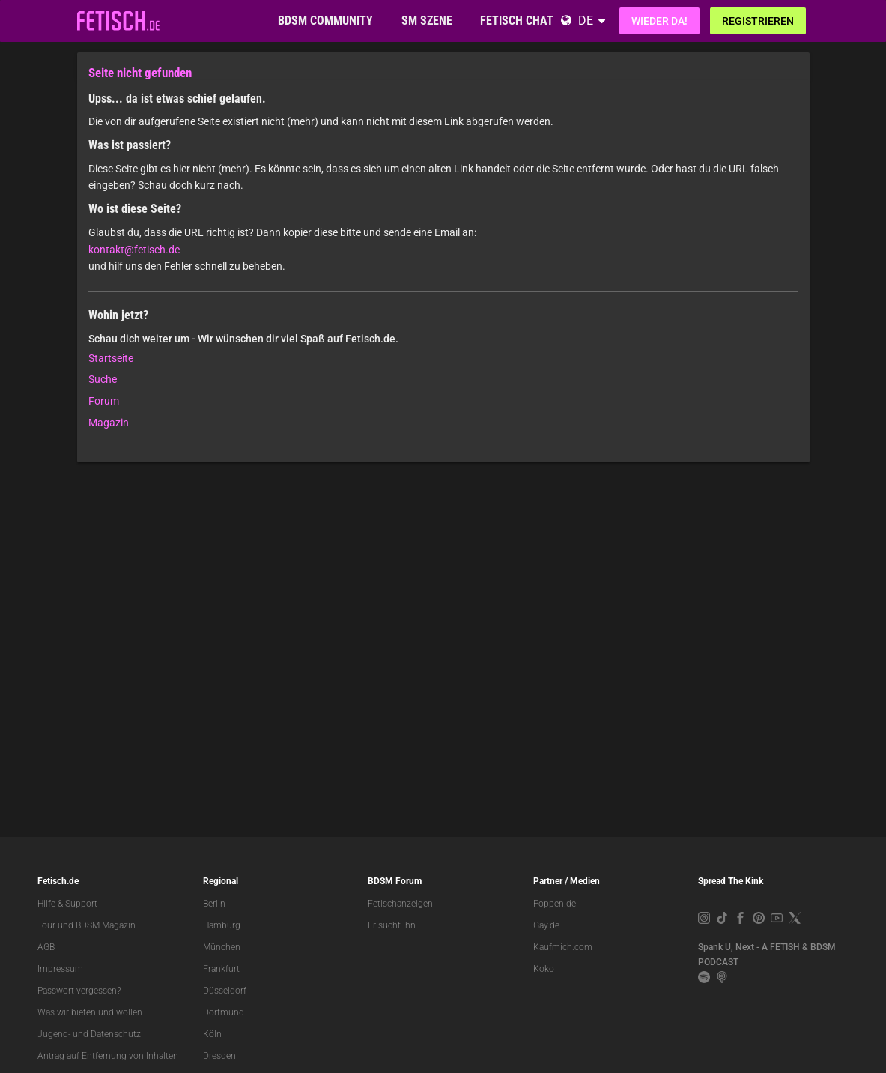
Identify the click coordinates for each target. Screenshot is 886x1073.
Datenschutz (116, 1034)
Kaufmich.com (562, 947)
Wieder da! (659, 21)
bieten (83, 1012)
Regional (220, 881)
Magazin (108, 423)
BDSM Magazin (106, 925)
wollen (129, 1012)
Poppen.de (554, 903)
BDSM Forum (395, 881)
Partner (547, 881)
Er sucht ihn (392, 925)
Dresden (219, 1056)
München (221, 947)
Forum (103, 401)
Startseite (110, 358)
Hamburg (221, 925)
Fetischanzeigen (400, 903)
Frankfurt (221, 969)
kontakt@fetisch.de (134, 250)
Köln (212, 1034)
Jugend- (53, 1034)
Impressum (60, 969)
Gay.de (546, 925)
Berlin (214, 903)
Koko (543, 969)
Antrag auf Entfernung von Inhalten (107, 1056)
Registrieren (758, 21)
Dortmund (223, 1012)
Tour (46, 925)
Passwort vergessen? (79, 990)
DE (585, 20)
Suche (102, 379)
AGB (46, 947)
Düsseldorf (224, 990)
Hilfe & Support (67, 903)
